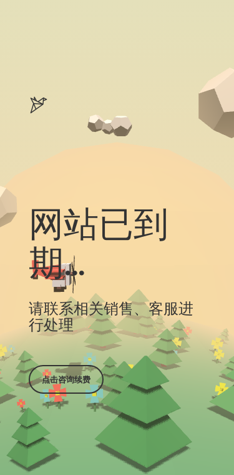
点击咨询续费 (66, 379)
